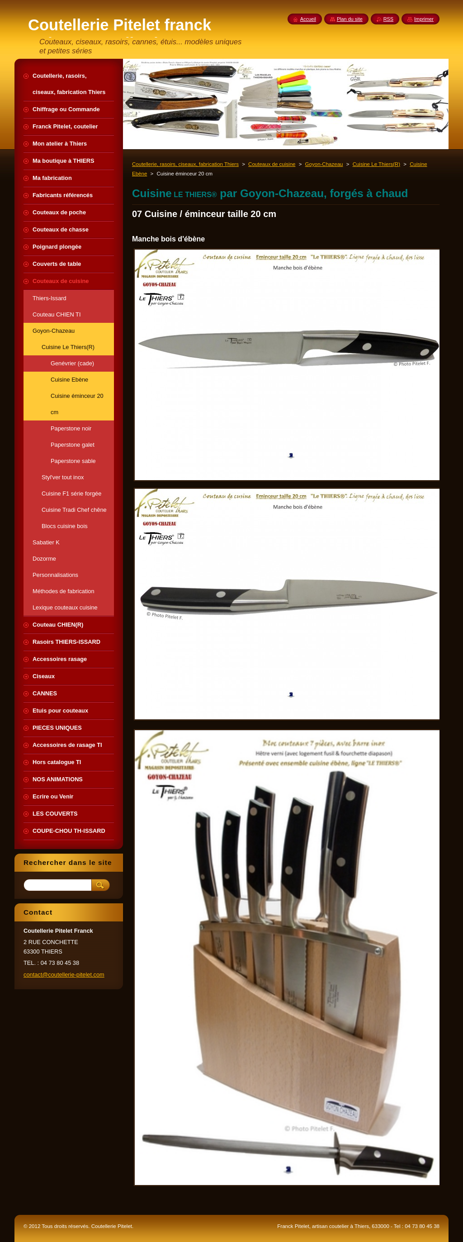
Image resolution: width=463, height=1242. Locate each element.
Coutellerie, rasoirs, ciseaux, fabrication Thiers (185, 164)
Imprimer (424, 19)
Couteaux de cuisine (271, 164)
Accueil (308, 19)
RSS (388, 19)
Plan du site (350, 19)
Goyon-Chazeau (324, 164)
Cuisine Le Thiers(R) (376, 164)
